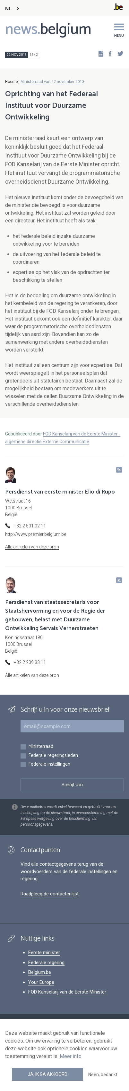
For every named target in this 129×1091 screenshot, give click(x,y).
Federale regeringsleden (53, 756)
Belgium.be (39, 972)
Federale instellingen (49, 764)
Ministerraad (40, 746)
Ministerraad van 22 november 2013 (52, 81)
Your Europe (41, 982)
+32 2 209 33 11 (30, 662)
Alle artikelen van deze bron (32, 546)
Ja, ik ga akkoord (47, 1074)
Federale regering (46, 962)
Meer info (71, 1056)
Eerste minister (44, 952)
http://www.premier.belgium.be (35, 534)
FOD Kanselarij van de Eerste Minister (67, 992)
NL (8, 9)
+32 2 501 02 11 (30, 525)
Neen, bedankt (102, 1074)
